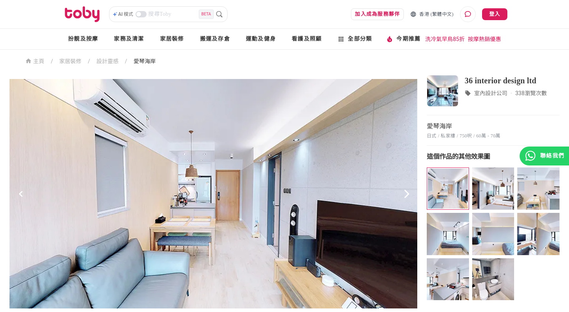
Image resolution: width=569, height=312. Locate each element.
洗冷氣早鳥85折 (445, 39)
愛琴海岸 (145, 61)
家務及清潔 (129, 39)
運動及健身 (261, 39)
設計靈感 (107, 61)
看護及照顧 (307, 39)
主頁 (35, 60)
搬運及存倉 (215, 39)
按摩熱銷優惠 (484, 39)
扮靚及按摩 (83, 39)
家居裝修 (172, 39)
